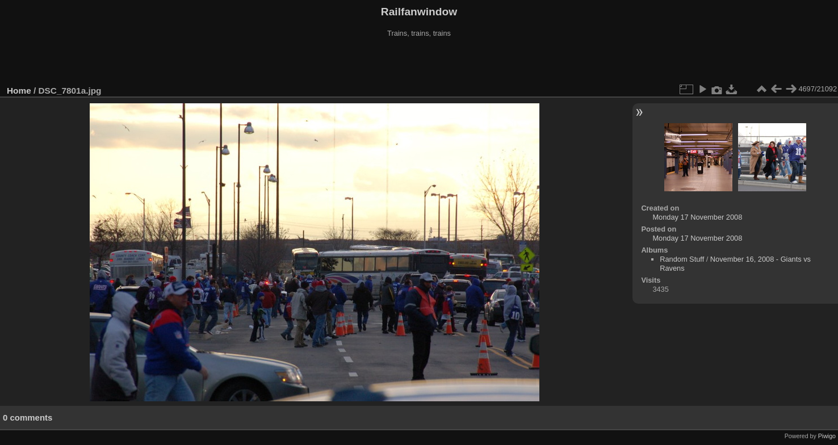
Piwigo (827, 436)
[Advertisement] (419, 62)
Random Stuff (682, 259)
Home (19, 90)
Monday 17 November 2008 (697, 217)
